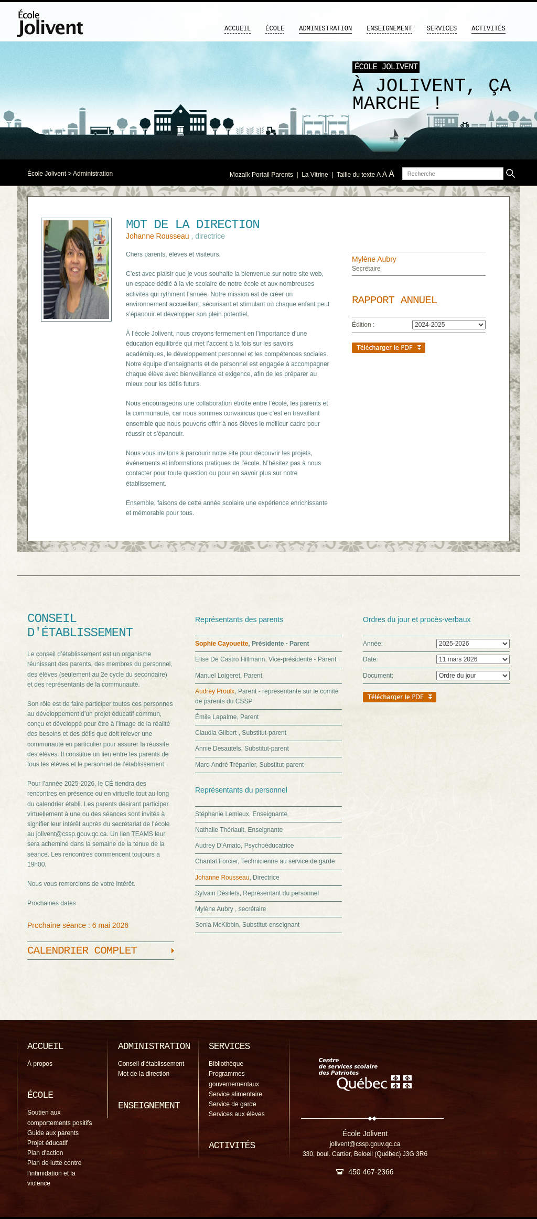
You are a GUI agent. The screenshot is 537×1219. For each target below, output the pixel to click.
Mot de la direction (143, 1073)
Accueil (237, 29)
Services (442, 29)
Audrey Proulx (214, 691)
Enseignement (389, 29)
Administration (325, 29)
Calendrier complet (82, 951)
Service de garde (232, 1104)
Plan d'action (45, 1153)
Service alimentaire (235, 1094)
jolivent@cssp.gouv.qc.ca (365, 1144)
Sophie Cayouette (221, 643)
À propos (39, 1063)
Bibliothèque (226, 1063)
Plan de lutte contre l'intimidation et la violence (54, 1172)
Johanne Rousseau (158, 236)
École (274, 29)
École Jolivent (46, 173)
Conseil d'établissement (151, 1063)
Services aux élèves (237, 1114)
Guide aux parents (53, 1133)
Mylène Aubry (374, 259)
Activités (488, 29)
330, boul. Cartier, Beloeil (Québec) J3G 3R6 (365, 1154)
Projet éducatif (47, 1143)
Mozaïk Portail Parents (261, 174)
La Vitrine (315, 174)
